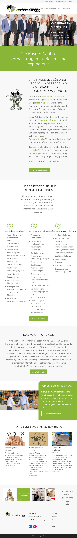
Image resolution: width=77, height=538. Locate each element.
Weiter (75, 30)
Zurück (1, 30)
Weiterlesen (10, 465)
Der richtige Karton (12, 448)
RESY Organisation (36, 448)
